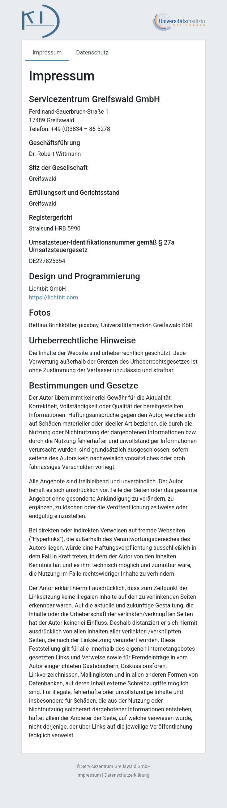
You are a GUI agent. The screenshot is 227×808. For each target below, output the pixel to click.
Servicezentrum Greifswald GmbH (116, 766)
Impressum (47, 52)
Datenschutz (92, 52)
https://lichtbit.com (53, 297)
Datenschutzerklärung (127, 775)
